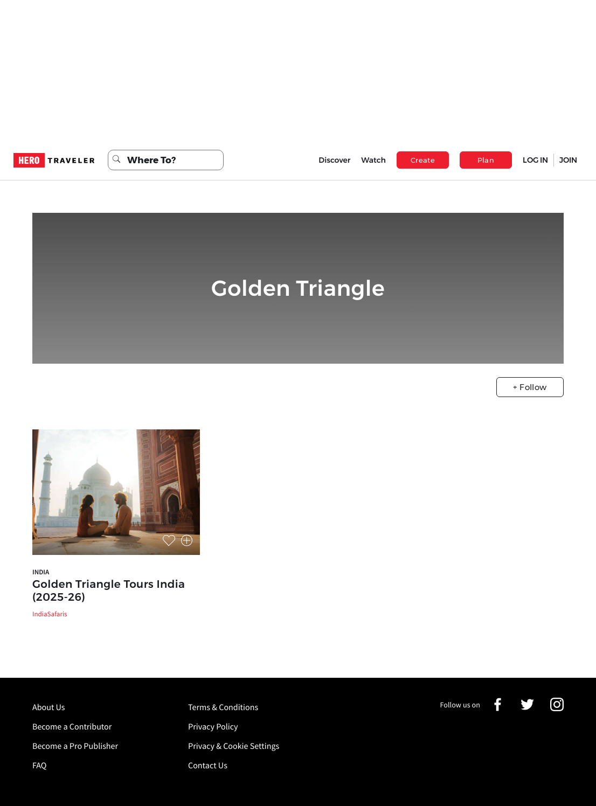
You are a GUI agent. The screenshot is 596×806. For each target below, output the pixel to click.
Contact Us (207, 765)
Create (423, 160)
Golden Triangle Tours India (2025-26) (108, 591)
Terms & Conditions (223, 707)
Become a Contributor (72, 726)
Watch (373, 160)
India (40, 571)
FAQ (39, 765)
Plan (486, 160)
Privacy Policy (213, 726)
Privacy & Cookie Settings (233, 746)
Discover (334, 160)
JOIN (568, 160)
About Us (48, 707)
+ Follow (529, 387)
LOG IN (535, 160)
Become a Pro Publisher (75, 746)
